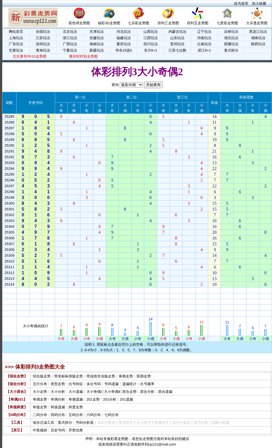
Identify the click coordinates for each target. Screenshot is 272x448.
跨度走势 (76, 407)
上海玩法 (16, 38)
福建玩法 (123, 38)
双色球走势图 (79, 23)
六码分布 (93, 415)
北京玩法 (70, 31)
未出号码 (93, 384)
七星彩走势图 (227, 23)
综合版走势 (42, 376)
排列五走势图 (197, 23)
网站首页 (16, 31)
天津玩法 (96, 31)
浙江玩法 (70, 38)
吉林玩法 (231, 31)
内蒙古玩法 (177, 31)
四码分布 (58, 415)
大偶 (74, 290)
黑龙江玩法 (258, 31)
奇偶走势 (40, 399)
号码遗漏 (111, 384)
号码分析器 (85, 422)
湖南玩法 (258, 38)
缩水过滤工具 (43, 422)
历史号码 (58, 430)
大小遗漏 (76, 392)
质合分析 (147, 392)
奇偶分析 (58, 399)
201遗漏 (126, 399)
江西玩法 (150, 38)
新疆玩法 (96, 50)
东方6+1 (150, 50)
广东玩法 (16, 44)
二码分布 (40, 415)
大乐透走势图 (257, 23)
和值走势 (40, 407)
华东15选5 (123, 50)
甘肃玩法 (16, 50)
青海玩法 (43, 50)
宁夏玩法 (70, 50)
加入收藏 (259, 3)
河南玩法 (204, 38)
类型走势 (58, 384)
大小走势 (40, 392)
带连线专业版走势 (100, 376)
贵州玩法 (177, 44)
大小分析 (58, 392)
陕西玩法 (258, 44)
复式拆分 (231, 50)
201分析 (109, 399)
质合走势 (129, 392)
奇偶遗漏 (76, 399)
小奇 (86, 290)
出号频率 (147, 384)
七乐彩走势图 (138, 23)
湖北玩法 (231, 38)
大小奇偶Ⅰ (94, 392)
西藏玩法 (231, 44)
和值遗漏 (58, 407)
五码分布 (76, 415)
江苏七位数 (177, 50)
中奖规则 (40, 430)
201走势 (93, 399)
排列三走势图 (168, 23)
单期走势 (126, 376)
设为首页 (241, 3)
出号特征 (76, 384)
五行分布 (40, 384)
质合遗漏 (165, 392)
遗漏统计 (129, 384)
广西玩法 (70, 44)
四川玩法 (150, 44)
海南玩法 (96, 44)
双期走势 (144, 376)
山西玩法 (150, 31)
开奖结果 (76, 430)
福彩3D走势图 (109, 23)
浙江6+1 (204, 50)
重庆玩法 (123, 44)
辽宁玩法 (204, 31)
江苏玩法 (43, 38)
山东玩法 (177, 38)
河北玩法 (123, 31)
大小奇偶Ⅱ (112, 392)
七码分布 (111, 415)
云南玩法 (204, 44)
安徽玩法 (96, 38)
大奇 (61, 290)
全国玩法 (43, 31)
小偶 (99, 290)
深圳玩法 (43, 44)
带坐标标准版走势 (68, 376)
